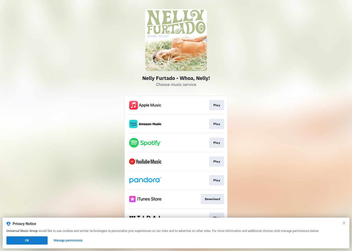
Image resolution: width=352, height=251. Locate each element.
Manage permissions (68, 240)
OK (27, 240)
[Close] (344, 223)
